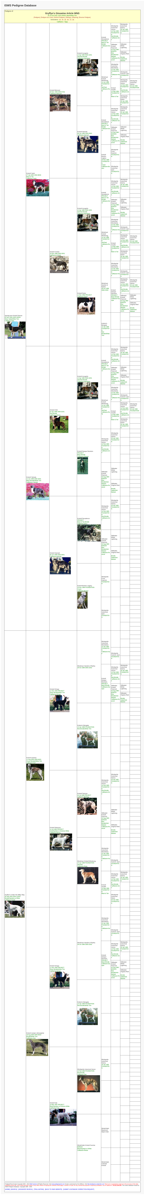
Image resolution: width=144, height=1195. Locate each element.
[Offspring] (75, 17)
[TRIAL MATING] (39, 1189)
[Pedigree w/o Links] (47, 17)
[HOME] (7, 1189)
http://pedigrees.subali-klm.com (95, 1184)
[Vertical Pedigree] (59, 17)
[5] (65, 19)
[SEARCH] (14, 1189)
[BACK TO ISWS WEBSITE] (53, 1189)
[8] (73, 19)
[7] (70, 19)
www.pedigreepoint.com (58, 1184)
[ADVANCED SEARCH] (25, 1189)
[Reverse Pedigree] (85, 17)
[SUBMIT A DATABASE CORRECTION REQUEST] (78, 1189)
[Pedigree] (37, 17)
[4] (62, 19)
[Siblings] (68, 17)
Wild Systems (33, 1184)
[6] (68, 19)
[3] (60, 19)
